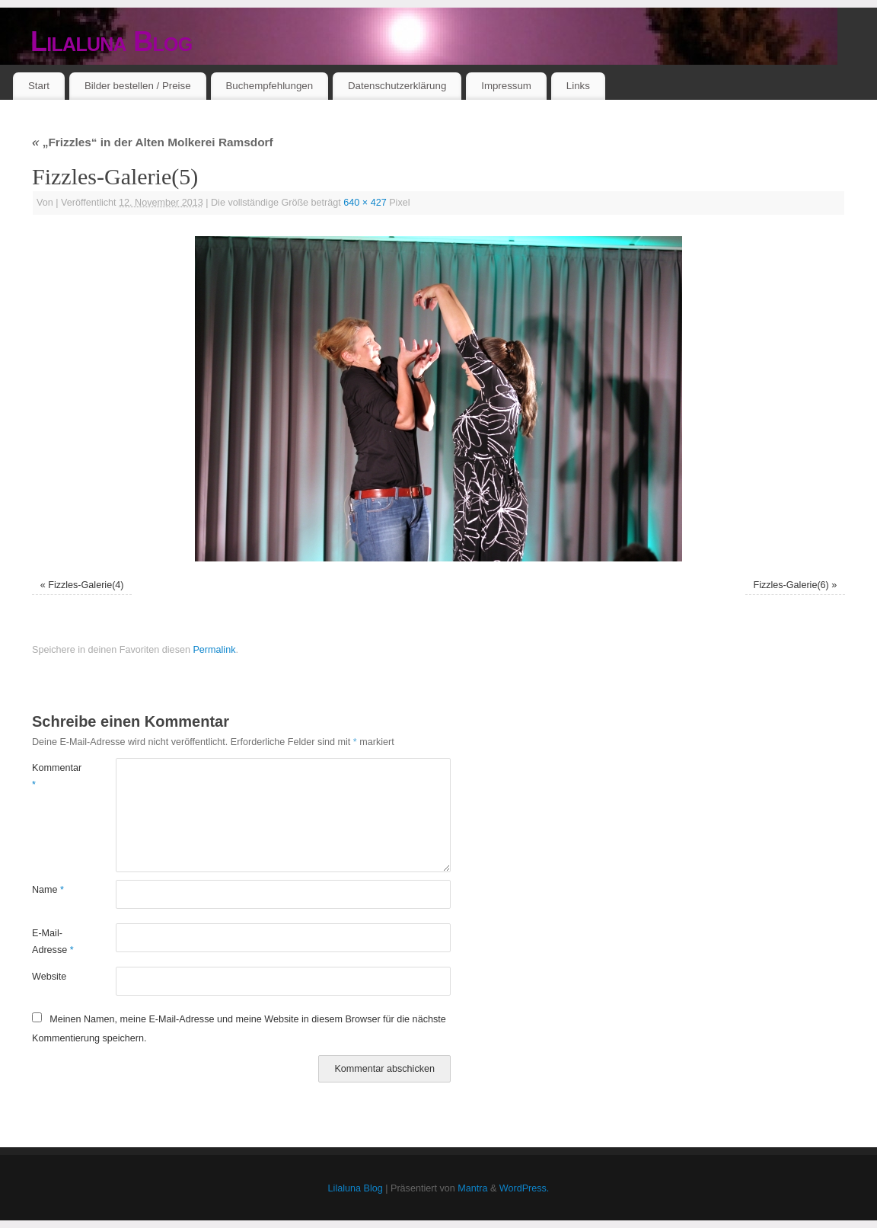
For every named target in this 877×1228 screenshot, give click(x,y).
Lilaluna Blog (111, 41)
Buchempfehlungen (269, 85)
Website (49, 976)
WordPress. (524, 1188)
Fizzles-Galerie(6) (790, 585)
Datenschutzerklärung (397, 85)
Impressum (506, 85)
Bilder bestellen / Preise (138, 85)
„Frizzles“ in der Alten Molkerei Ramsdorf (152, 142)
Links (578, 85)
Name (48, 889)
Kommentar (53, 776)
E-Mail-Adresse (53, 941)
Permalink (214, 649)
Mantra (472, 1188)
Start (38, 85)
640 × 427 (364, 202)
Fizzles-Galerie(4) (85, 585)
